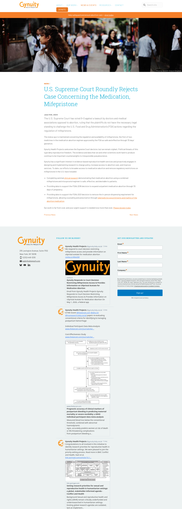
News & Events (88, 5)
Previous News (50, 215)
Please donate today (122, 208)
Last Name (122, 261)
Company (121, 270)
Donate (62, 9)
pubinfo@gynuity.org (31, 261)
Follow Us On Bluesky (68, 238)
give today (109, 15)
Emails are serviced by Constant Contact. (147, 286)
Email (119, 244)
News (46, 83)
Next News (134, 215)
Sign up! (139, 293)
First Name (122, 253)
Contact (119, 5)
